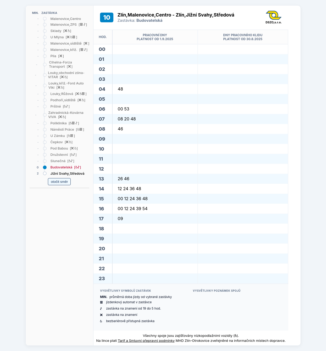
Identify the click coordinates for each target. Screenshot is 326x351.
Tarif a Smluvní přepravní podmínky (146, 340)
